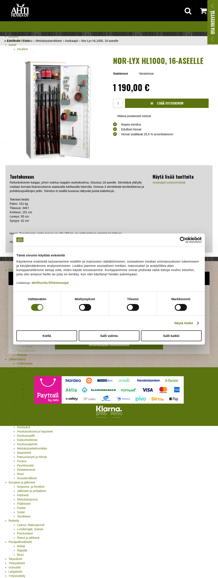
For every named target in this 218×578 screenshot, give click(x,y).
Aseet (12, 45)
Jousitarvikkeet (27, 478)
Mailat (21, 546)
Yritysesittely (17, 576)
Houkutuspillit (26, 435)
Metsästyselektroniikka (32, 448)
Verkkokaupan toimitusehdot (109, 345)
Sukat (21, 512)
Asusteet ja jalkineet (22, 482)
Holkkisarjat (24, 363)
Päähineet (23, 503)
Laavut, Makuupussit (30, 525)
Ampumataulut (26, 418)
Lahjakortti (15, 571)
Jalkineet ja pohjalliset (31, 491)
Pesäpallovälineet (20, 542)
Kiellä (46, 336)
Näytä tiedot (184, 323)
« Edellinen (12, 40)
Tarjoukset (15, 559)
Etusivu (13, 36)
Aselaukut (23, 427)
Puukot (21, 461)
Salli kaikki (171, 336)
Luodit (21, 376)
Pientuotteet (25, 533)
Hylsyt (21, 367)
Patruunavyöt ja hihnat (32, 457)
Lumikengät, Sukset (30, 529)
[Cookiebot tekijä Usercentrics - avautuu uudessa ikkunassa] (183, 240)
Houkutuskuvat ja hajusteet (35, 431)
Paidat (21, 508)
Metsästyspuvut (27, 499)
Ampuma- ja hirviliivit (30, 486)
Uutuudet (15, 567)
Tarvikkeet (23, 516)
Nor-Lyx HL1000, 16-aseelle (99, 40)
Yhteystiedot (17, 563)
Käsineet (23, 495)
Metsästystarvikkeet (22, 414)
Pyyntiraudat (25, 465)
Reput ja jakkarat (28, 537)
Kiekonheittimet (27, 440)
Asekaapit (23, 423)
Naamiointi (24, 452)
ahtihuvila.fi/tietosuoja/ (50, 282)
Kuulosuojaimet (27, 444)
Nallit (20, 410)
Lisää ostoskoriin (166, 103)
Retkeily (14, 520)
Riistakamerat (26, 469)
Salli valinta (109, 336)
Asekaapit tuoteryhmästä (169, 182)
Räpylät (22, 550)
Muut (20, 474)
